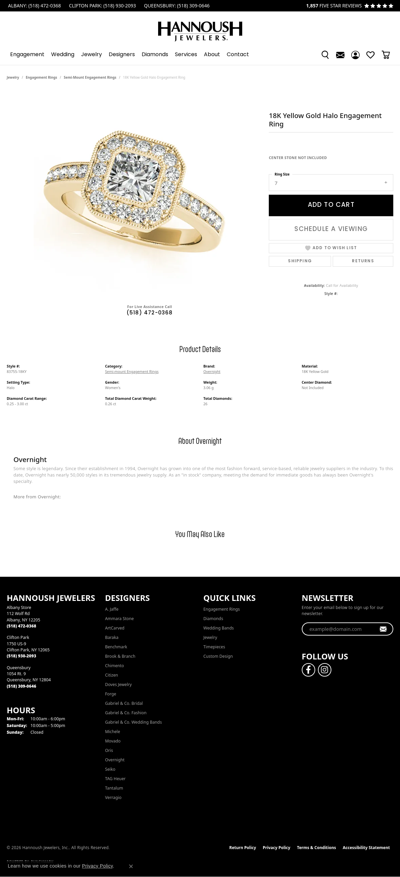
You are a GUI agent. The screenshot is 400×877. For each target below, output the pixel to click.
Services (186, 54)
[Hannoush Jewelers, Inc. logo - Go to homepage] (200, 28)
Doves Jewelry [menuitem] (118, 684)
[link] (34, 5)
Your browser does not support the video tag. (134, 191)
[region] (134, 191)
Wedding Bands (219, 628)
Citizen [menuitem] (111, 675)
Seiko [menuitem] (110, 769)
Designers (122, 54)
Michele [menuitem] (112, 731)
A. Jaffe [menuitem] (111, 609)
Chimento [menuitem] (114, 666)
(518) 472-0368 (149, 313)
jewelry (13, 77)
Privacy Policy (276, 847)
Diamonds (155, 54)
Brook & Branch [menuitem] (120, 656)
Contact (238, 54)
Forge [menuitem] (110, 694)
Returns (363, 261)
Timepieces (214, 647)
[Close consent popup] (131, 866)
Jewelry (91, 54)
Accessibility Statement (366, 847)
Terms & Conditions (316, 847)
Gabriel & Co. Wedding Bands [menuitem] (133, 722)
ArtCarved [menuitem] (114, 628)
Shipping (300, 261)
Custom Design (218, 656)
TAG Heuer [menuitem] (115, 778)
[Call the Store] (21, 626)
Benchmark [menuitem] (116, 647)
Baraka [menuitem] (111, 637)
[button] (325, 54)
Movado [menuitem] (112, 741)
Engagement (27, 54)
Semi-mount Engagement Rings (90, 77)
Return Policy (242, 847)
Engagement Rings (41, 77)
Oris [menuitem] (109, 750)
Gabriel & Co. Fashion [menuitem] (125, 713)
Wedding (62, 54)
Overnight (212, 371)
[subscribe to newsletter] (383, 629)
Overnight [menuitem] (114, 760)
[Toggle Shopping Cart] (385, 54)
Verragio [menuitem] (113, 797)
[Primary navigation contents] (200, 55)
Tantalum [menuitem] (114, 788)
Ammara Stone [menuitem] (119, 618)
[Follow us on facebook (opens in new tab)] (308, 670)
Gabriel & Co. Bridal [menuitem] (124, 703)
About (212, 54)
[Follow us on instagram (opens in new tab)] (324, 670)
